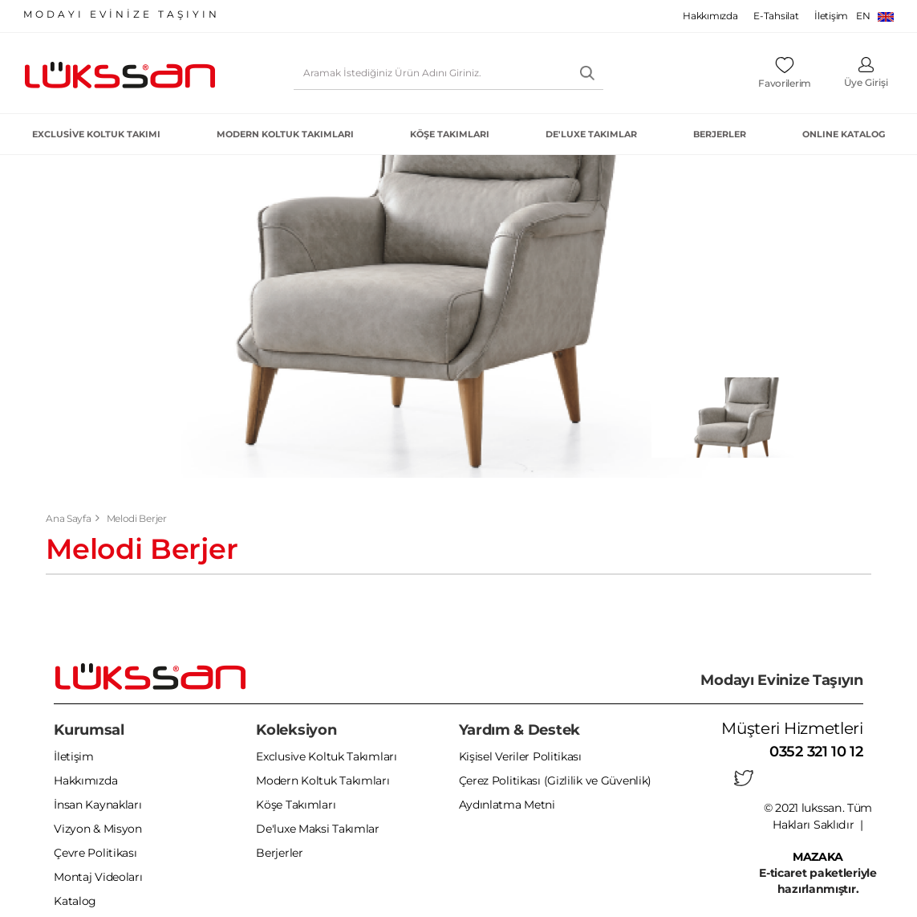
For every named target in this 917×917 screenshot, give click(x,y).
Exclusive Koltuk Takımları (326, 757)
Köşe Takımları (449, 134)
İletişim (831, 16)
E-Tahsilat (775, 16)
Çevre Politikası (95, 853)
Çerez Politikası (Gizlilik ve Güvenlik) (555, 781)
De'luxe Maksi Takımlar (317, 829)
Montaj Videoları (98, 877)
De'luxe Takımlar (591, 134)
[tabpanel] (742, 417)
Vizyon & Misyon (98, 829)
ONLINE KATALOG (843, 134)
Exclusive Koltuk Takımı (96, 134)
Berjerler (719, 134)
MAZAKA (818, 856)
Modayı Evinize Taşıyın (781, 680)
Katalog (75, 902)
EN (875, 16)
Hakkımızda (710, 16)
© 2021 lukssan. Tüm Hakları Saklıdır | (818, 824)
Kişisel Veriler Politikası (520, 757)
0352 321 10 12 (816, 751)
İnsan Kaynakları (97, 805)
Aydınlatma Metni (507, 805)
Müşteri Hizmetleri (792, 728)
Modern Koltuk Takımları (285, 134)
